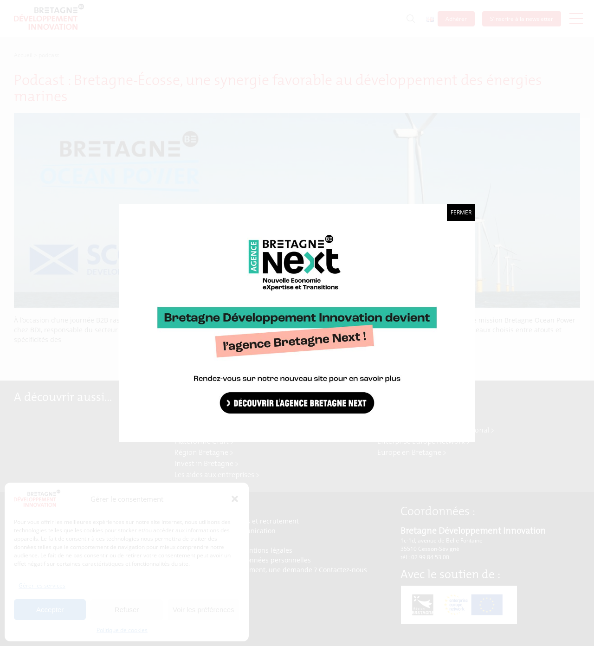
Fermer (461, 212)
